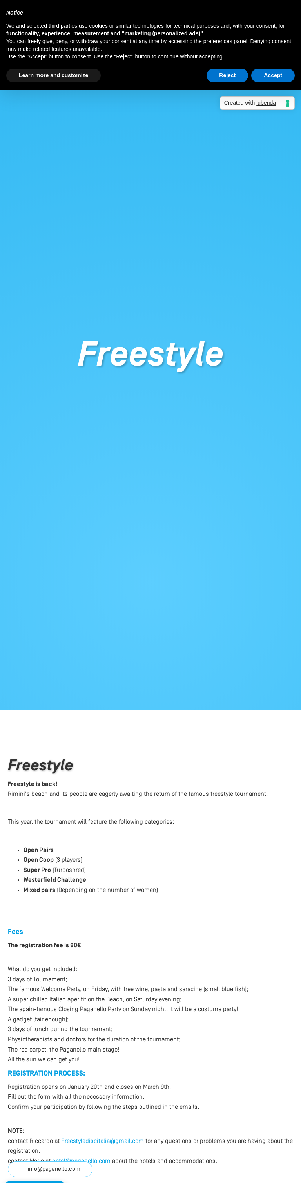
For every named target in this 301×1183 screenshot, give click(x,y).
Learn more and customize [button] (53, 75)
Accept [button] (273, 75)
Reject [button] (227, 75)
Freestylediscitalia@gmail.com (102, 1141)
